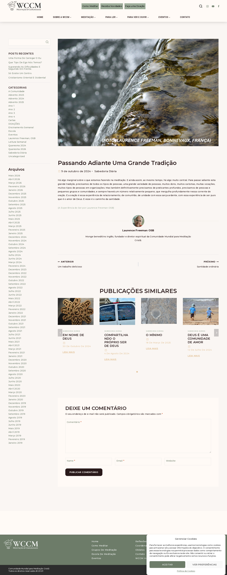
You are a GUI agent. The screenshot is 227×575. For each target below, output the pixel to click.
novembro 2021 (17, 320)
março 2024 (15, 262)
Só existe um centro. (20, 73)
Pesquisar (47, 42)
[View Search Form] (201, 6)
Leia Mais (69, 352)
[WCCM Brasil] (24, 6)
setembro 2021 (16, 327)
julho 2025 (14, 211)
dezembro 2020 (17, 359)
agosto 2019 (15, 417)
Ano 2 (11, 109)
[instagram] (207, 6)
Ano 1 (11, 105)
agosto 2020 (15, 374)
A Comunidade (16, 91)
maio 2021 (14, 341)
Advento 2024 (16, 98)
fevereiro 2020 (17, 396)
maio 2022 (14, 298)
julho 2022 (14, 291)
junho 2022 (15, 294)
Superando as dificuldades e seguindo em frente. (24, 67)
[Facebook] (218, 6)
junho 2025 (14, 215)
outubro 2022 (16, 280)
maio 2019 (14, 428)
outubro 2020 (16, 367)
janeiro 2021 (15, 356)
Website (170, 460)
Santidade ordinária (179, 264)
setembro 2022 (17, 284)
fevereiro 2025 (16, 229)
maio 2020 (14, 385)
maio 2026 (14, 175)
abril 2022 (14, 302)
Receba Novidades (111, 6)
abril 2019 (14, 432)
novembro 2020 (17, 363)
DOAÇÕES (14, 123)
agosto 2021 (15, 331)
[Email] (138, 461)
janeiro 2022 (15, 313)
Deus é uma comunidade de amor (199, 338)
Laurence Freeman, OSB (21, 138)
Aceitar (167, 564)
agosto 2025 (15, 208)
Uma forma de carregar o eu (24, 58)
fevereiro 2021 (16, 352)
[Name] (88, 461)
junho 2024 (15, 258)
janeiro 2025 (15, 233)
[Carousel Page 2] (139, 372)
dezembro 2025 (17, 193)
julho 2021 (14, 334)
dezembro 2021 (17, 316)
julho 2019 (14, 421)
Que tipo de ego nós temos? (25, 62)
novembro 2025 (17, 197)
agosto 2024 (15, 251)
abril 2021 (14, 345)
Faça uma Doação (135, 6)
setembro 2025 (17, 204)
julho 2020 (14, 378)
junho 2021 (14, 338)
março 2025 (14, 226)
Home (40, 17)
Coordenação (143, 545)
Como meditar (100, 545)
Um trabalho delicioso (97, 264)
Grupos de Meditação (104, 550)
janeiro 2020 (15, 399)
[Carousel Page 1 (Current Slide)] (137, 372)
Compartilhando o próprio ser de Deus (116, 340)
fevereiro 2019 (16, 439)
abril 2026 (14, 179)
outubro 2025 (16, 201)
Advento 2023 (16, 95)
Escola (12, 131)
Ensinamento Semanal (21, 127)
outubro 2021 (16, 323)
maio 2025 (14, 219)
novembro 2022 (17, 276)
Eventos (13, 134)
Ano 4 (11, 116)
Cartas (11, 120)
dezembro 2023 (17, 269)
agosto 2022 (15, 287)
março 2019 (14, 435)
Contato (185, 17)
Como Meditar (90, 6)
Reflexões (141, 541)
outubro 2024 (16, 244)
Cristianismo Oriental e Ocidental (27, 77)
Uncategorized (16, 156)
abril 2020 (14, 388)
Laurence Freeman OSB (138, 230)
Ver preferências (204, 564)
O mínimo (154, 335)
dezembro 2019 (17, 403)
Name (71, 460)
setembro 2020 (17, 370)
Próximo (216, 332)
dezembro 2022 (17, 273)
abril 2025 (14, 222)
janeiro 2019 (15, 443)
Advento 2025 (16, 102)
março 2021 (14, 349)
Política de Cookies (186, 571)
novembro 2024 (17, 240)
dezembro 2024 (17, 237)
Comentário (74, 422)
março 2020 (15, 392)
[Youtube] (213, 6)
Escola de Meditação (104, 554)
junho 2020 (15, 381)
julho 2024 (14, 255)
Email (120, 460)
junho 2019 (14, 424)
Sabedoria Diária (105, 171)
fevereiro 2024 (16, 266)
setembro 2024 (17, 247)
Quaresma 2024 (17, 145)
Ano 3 (11, 113)
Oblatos (140, 550)
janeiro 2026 (15, 190)
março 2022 (15, 305)
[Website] (188, 461)
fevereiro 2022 (16, 309)
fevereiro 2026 (16, 186)
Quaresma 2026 (17, 149)
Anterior (60, 332)
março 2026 (15, 182)
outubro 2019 (16, 410)
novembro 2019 (17, 406)
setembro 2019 (16, 414)
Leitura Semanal (17, 142)
